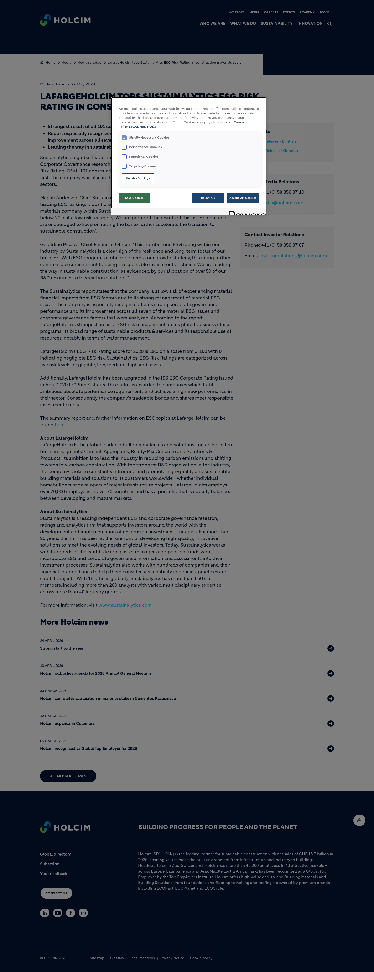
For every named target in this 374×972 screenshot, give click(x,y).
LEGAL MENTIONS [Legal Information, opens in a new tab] (142, 127)
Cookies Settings (138, 178)
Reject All (208, 197)
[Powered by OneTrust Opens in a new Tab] (246, 212)
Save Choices (134, 197)
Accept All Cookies (242, 197)
